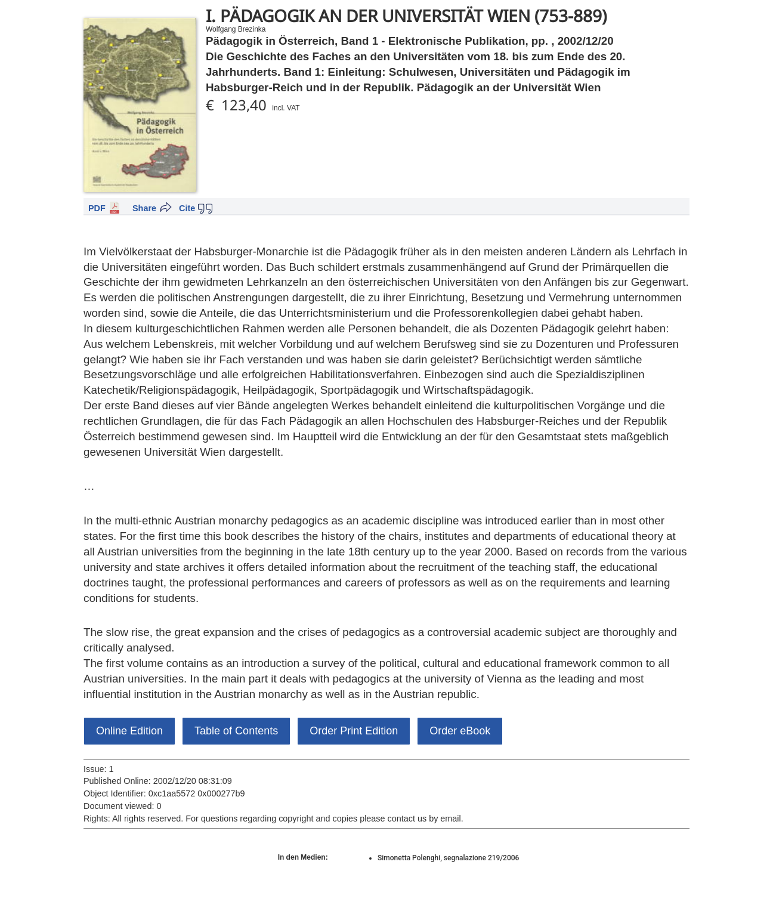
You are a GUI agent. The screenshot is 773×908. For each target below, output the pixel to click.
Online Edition (129, 731)
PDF (97, 208)
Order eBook (459, 731)
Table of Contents (236, 731)
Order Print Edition (354, 731)
